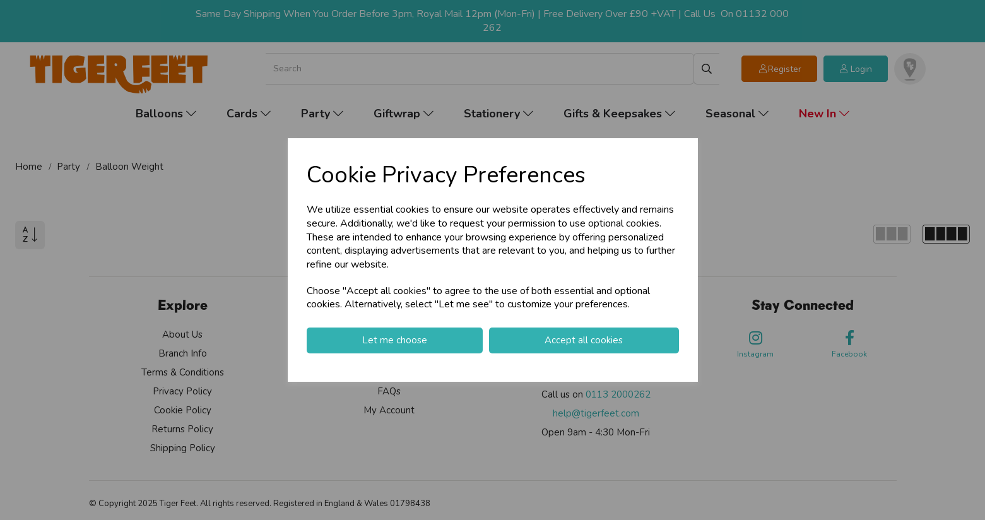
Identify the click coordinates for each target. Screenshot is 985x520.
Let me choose (394, 340)
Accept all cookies (584, 340)
